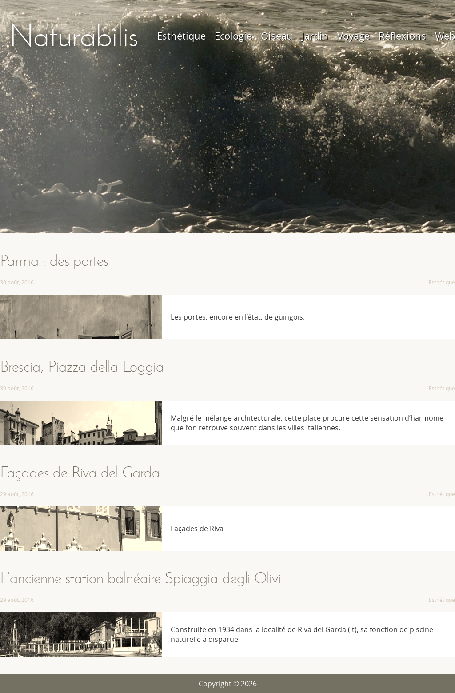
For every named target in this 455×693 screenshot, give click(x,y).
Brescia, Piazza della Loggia (82, 366)
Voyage (353, 35)
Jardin (315, 35)
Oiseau (277, 35)
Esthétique (181, 35)
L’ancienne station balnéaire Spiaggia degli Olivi (140, 578)
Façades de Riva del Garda (80, 472)
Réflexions (402, 35)
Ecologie (233, 35)
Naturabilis (73, 35)
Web (445, 35)
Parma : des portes (54, 260)
